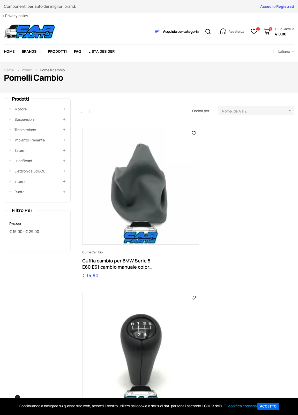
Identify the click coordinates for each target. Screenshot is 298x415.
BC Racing (251, 354)
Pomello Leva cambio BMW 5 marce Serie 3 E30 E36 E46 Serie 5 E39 (185, 211)
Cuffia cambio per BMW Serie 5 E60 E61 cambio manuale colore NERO (108, 211)
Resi (94, 370)
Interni (19, 181)
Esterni (20, 150)
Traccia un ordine (106, 347)
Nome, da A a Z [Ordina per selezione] (258, 110)
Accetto (268, 406)
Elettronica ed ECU (30, 171)
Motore (20, 109)
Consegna (99, 362)
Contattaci (277, 287)
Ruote (19, 191)
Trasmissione (25, 129)
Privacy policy (16, 15)
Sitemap (200, 354)
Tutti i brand (253, 339)
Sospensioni (24, 119)
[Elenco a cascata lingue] (286, 51)
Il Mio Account (103, 339)
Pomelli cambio (165, 200)
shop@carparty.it (111, 292)
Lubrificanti (23, 160)
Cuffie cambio (92, 200)
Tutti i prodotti (255, 347)
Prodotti (20, 99)
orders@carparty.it (170, 292)
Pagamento (101, 354)
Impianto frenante (29, 140)
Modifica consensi (242, 405)
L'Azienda (149, 339)
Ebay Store (202, 339)
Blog (196, 347)
